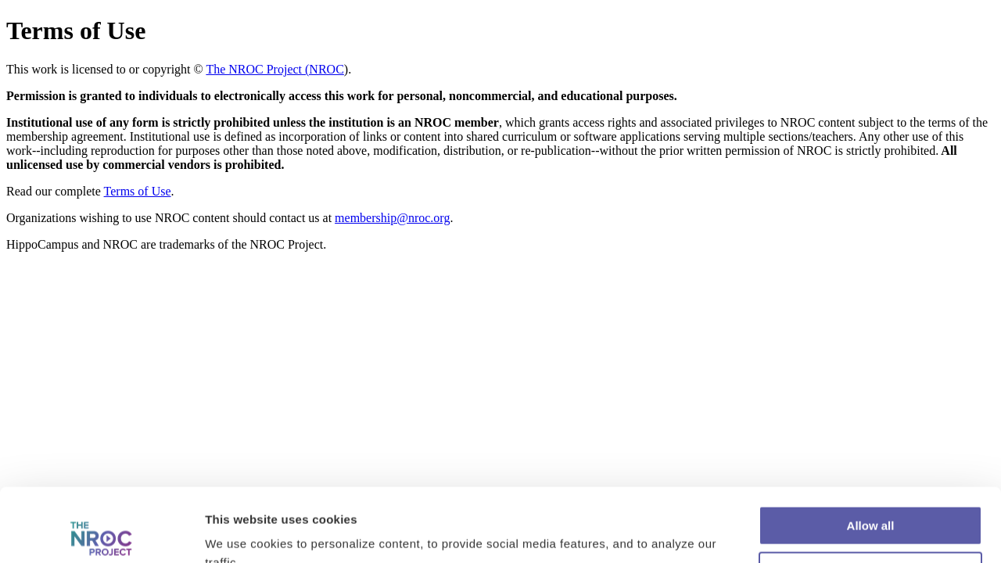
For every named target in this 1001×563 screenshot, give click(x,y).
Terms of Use (137, 191)
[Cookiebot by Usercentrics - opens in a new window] (101, 532)
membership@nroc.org (392, 217)
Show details (241, 532)
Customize (871, 497)
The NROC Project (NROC (274, 69)
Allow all (871, 452)
